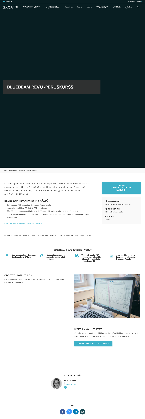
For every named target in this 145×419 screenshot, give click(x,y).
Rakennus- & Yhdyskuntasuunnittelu (53, 7)
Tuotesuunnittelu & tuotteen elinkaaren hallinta (31, 7)
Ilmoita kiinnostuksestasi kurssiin (121, 187)
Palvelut (79, 7)
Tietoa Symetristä (128, 7)
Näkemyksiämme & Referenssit (102, 7)
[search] (138, 7)
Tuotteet (89, 7)
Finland (139, 1)
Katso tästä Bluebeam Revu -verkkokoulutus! (23, 223)
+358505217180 (71, 384)
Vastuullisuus (69, 7)
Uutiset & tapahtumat (116, 7)
